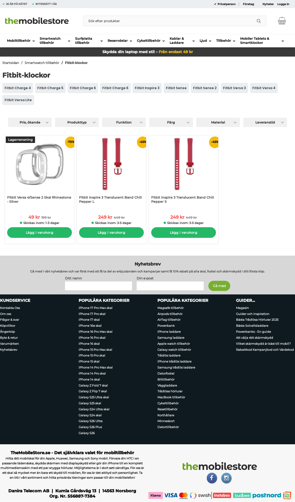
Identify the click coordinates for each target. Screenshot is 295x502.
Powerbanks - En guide (253, 331)
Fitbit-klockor (76, 63)
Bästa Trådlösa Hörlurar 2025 (257, 320)
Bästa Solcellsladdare (252, 325)
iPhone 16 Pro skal (92, 337)
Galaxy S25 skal (90, 403)
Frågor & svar (9, 320)
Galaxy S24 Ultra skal (94, 409)
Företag (248, 4)
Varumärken (9, 343)
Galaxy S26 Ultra (91, 421)
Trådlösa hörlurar (170, 391)
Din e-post (145, 278)
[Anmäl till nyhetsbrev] (219, 286)
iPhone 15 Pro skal (92, 355)
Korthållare (165, 415)
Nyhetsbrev (8, 349)
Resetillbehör (167, 409)
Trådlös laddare (168, 355)
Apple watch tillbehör (173, 343)
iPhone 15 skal (89, 361)
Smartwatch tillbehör (42, 63)
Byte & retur (9, 337)
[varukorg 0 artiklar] (282, 21)
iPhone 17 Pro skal (92, 314)
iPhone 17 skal (89, 320)
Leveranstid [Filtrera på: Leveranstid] (265, 122)
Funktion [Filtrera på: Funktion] (124, 122)
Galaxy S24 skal (90, 415)
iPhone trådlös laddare (174, 361)
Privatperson (226, 4)
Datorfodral (165, 373)
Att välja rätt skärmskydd (254, 337)
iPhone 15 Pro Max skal (95, 349)
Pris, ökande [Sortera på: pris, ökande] (30, 122)
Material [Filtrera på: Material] (218, 122)
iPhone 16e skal (90, 325)
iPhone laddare (169, 331)
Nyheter (268, 4)
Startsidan (10, 63)
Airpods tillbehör (170, 314)
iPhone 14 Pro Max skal (96, 367)
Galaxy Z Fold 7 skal (93, 385)
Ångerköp (7, 331)
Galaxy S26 (87, 433)
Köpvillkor (7, 325)
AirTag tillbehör (168, 320)
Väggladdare (167, 385)
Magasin (242, 308)
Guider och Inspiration (252, 314)
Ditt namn (73, 278)
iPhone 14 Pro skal (92, 373)
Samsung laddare (170, 337)
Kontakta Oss (10, 308)
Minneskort (165, 421)
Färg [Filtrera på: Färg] (171, 122)
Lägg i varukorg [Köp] (39, 232)
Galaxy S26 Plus (90, 427)
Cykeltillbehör (168, 403)
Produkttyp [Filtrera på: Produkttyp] (77, 122)
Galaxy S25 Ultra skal (94, 397)
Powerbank (166, 325)
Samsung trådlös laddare (176, 367)
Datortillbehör (168, 427)
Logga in (283, 4)
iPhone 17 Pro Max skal (95, 308)
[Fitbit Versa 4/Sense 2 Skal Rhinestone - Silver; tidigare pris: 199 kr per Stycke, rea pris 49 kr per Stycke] (39, 171)
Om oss (5, 314)
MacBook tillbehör (171, 397)
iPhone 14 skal (89, 379)
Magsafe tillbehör (170, 308)
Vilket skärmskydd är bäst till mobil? (263, 343)
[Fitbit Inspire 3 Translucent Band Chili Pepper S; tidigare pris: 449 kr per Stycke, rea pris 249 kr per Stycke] (183, 171)
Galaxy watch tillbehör (174, 349)
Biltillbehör (165, 379)
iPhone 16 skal (89, 343)
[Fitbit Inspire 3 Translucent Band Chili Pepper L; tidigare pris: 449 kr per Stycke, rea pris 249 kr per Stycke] (111, 171)
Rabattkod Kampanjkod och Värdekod (265, 349)
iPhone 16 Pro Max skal (95, 331)
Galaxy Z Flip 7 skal (93, 391)
